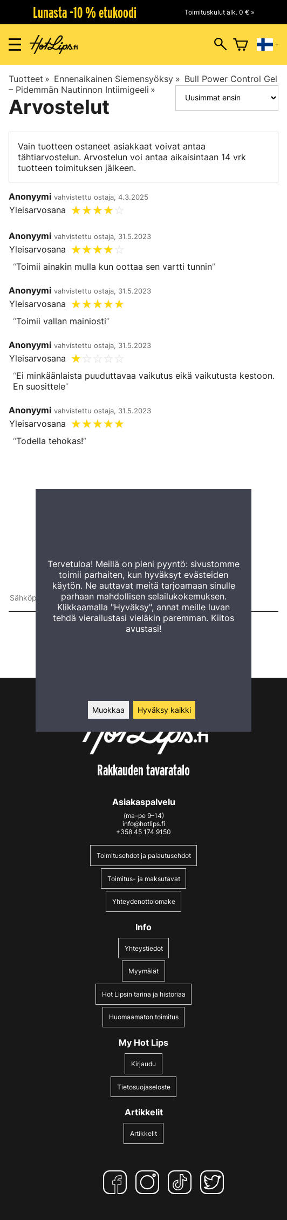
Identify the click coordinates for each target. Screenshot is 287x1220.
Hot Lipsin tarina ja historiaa (144, 994)
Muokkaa (108, 709)
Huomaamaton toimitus (144, 1017)
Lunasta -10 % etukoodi (84, 12)
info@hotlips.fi (143, 824)
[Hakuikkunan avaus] (220, 45)
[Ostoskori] (240, 45)
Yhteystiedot (144, 948)
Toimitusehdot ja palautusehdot (144, 855)
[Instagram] (149, 1182)
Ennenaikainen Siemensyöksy (117, 78)
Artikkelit (143, 1133)
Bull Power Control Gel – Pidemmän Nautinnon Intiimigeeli (143, 84)
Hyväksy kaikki (164, 709)
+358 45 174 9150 (143, 832)
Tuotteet (29, 78)
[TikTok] (182, 1182)
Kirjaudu (143, 1064)
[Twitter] (214, 1182)
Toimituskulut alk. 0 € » (219, 12)
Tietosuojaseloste (143, 1087)
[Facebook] (117, 1182)
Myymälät (143, 971)
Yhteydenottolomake (143, 901)
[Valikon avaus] (15, 44)
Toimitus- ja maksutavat (143, 879)
